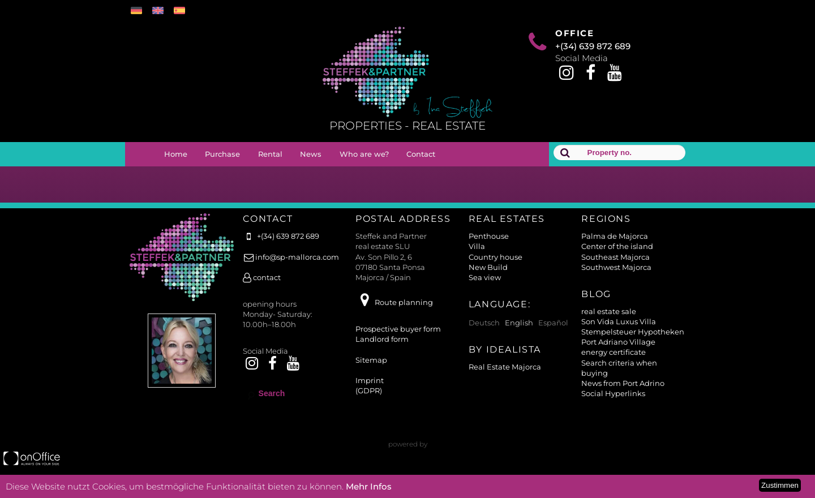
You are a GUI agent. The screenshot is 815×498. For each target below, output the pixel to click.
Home (175, 153)
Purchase (222, 153)
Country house (495, 256)
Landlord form (382, 339)
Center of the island (617, 246)
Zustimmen (780, 485)
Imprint (369, 380)
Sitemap (371, 359)
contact (262, 277)
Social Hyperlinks (613, 393)
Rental (270, 153)
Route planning (393, 302)
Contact (420, 153)
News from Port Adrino (622, 383)
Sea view (485, 277)
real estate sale (608, 311)
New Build (488, 267)
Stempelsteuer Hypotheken (632, 331)
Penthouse (489, 236)
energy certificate (613, 352)
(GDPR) (368, 390)
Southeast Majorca (615, 256)
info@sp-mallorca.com (291, 256)
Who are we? (364, 153)
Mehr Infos (369, 486)
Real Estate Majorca (505, 366)
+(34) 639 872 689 (592, 46)
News (310, 153)
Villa (477, 246)
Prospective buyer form (398, 328)
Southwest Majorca (616, 267)
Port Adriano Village (618, 341)
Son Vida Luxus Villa (618, 321)
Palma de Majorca (614, 236)
